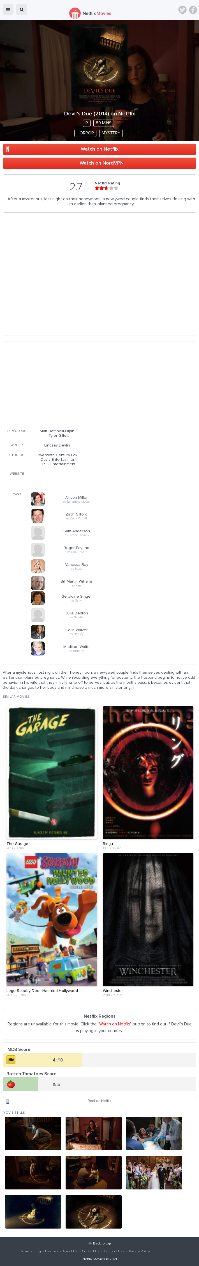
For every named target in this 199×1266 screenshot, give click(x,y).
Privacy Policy (139, 1251)
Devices (51, 1251)
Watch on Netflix (100, 149)
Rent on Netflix (99, 1101)
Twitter (182, 10)
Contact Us (91, 1251)
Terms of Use (114, 1251)
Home (24, 1251)
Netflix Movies (93, 1259)
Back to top (102, 1243)
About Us (70, 1251)
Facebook (193, 10)
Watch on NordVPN (102, 163)
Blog (37, 1251)
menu (8, 9)
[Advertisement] (90, 384)
